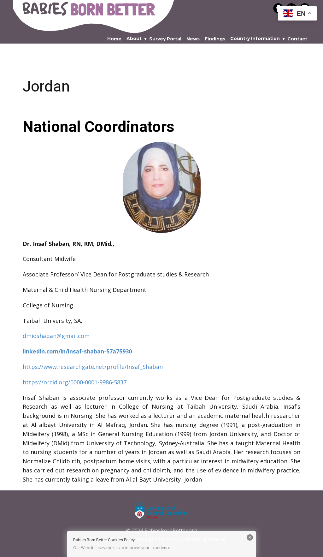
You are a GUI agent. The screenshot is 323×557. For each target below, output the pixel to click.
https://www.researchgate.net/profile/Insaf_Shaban (93, 366)
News (193, 39)
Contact (297, 39)
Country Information (255, 38)
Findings (215, 39)
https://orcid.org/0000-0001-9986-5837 (74, 382)
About (134, 38)
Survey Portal (165, 39)
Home (114, 39)
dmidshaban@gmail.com (56, 336)
